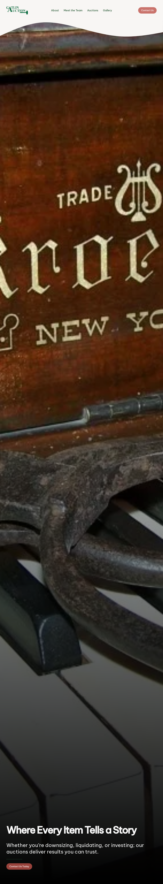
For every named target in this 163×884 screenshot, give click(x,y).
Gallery (107, 10)
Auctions (92, 10)
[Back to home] (17, 10)
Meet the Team (73, 10)
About (55, 10)
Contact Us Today (19, 866)
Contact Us (147, 10)
